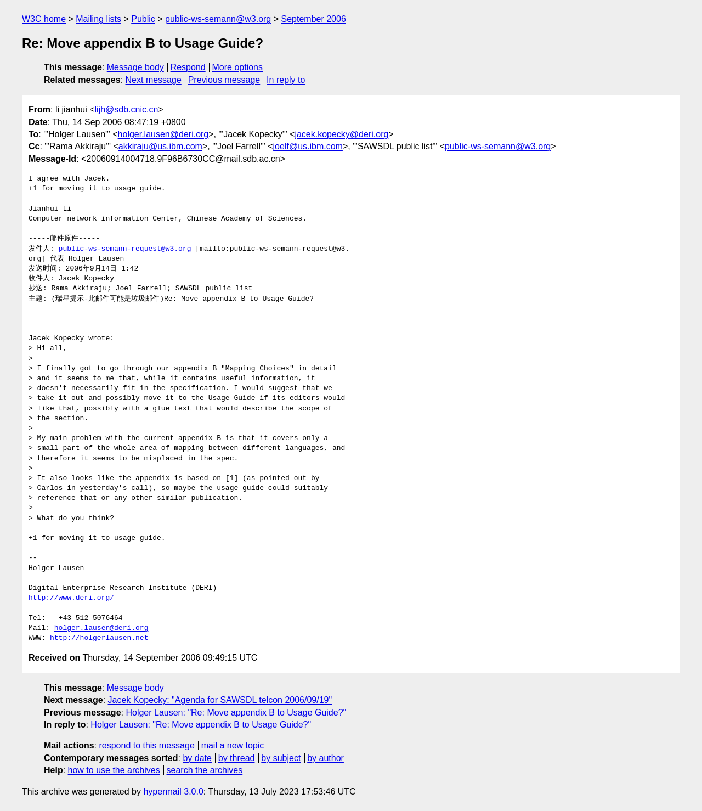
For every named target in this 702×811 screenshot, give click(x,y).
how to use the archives (114, 770)
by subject (281, 758)
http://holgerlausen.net (99, 638)
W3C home (44, 19)
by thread (236, 758)
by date (197, 758)
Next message (154, 80)
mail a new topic (232, 745)
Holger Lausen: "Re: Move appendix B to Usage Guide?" (236, 712)
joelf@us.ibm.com (308, 146)
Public (143, 19)
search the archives (205, 770)
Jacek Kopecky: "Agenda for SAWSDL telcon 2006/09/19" (220, 700)
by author (325, 758)
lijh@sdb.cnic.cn (126, 109)
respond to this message (146, 745)
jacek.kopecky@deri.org (341, 134)
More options (237, 67)
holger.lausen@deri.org (163, 134)
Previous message (224, 80)
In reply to (286, 80)
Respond (188, 67)
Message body (135, 67)
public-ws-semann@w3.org (218, 19)
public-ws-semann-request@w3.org (125, 249)
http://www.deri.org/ (71, 598)
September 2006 (313, 19)
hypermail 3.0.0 (173, 791)
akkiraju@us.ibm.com (160, 146)
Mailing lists (98, 19)
